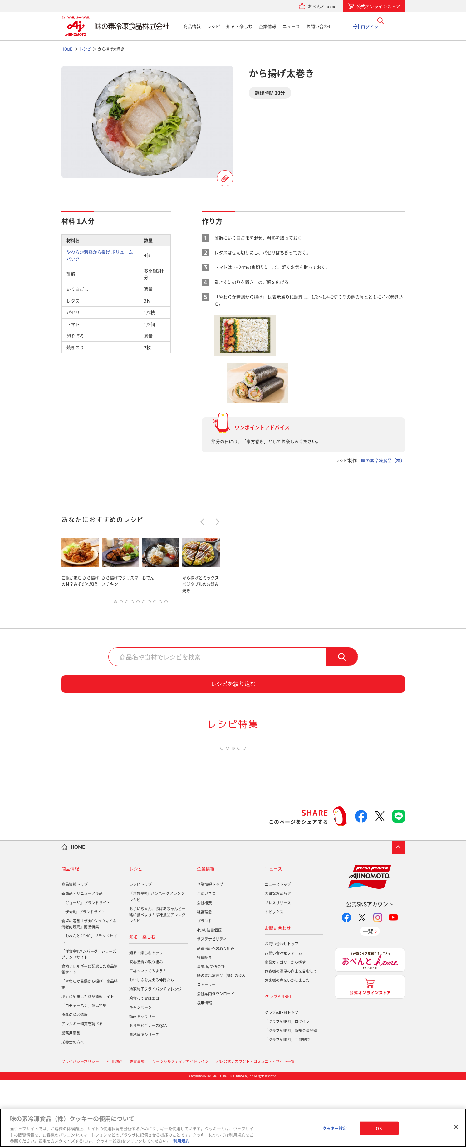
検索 (342, 658)
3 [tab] (126, 603)
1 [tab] (115, 603)
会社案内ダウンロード (215, 1060)
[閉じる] (456, 1127)
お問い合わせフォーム (283, 1019)
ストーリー (206, 1051)
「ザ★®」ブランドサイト (83, 978)
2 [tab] (121, 603)
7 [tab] (149, 603)
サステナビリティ (212, 1006)
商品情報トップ (74, 951)
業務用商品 (70, 1099)
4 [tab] (132, 603)
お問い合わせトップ (281, 1010)
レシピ (213, 26)
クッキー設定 (334, 1128)
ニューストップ (278, 951)
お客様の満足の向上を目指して (291, 1038)
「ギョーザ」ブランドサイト (85, 969)
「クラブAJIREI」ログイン (287, 1088)
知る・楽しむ (239, 26)
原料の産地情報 (74, 1081)
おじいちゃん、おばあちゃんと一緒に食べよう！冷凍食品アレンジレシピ (157, 981)
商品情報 (192, 26)
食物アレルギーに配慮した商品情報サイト (89, 1036)
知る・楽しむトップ (146, 1019)
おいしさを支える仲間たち (151, 1047)
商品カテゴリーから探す (285, 1029)
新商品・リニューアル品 (82, 960)
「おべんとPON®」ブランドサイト (89, 1005)
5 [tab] (138, 603)
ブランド (204, 988)
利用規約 (181, 1141)
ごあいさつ (206, 960)
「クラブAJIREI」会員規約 (287, 1106)
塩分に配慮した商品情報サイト (87, 1063)
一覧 (368, 997)
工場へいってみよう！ (148, 1038)
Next (216, 521)
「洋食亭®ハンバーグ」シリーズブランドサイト (89, 1021)
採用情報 (204, 1069)
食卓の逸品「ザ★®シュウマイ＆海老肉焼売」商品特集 (89, 990)
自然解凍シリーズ (144, 1101)
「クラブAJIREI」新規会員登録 (291, 1097)
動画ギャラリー (142, 1083)
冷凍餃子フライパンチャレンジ (155, 1056)
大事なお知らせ (278, 960)
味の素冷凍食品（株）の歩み (221, 1042)
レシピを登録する (225, 178)
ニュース (291, 26)
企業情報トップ (210, 951)
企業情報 (267, 26)
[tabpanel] (80, 565)
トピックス (274, 978)
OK (379, 1128)
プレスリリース (278, 969)
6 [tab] (143, 603)
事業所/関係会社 (211, 1033)
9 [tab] (160, 603)
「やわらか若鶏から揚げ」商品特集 (89, 1051)
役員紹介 (204, 1024)
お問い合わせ (319, 26)
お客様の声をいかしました (287, 1047)
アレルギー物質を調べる (82, 1090)
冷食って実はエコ (144, 1065)
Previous (203, 521)
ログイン (369, 26)
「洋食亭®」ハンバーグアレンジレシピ (156, 963)
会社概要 (204, 969)
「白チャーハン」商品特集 (83, 1072)
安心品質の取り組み (146, 1028)
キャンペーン (140, 1074)
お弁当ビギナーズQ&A (148, 1092)
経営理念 (204, 978)
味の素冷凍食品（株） (383, 460)
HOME (78, 913)
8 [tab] (154, 603)
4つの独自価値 (209, 997)
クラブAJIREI (278, 1063)
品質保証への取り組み (215, 1015)
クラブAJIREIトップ (281, 1079)
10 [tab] (166, 603)
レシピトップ (140, 951)
